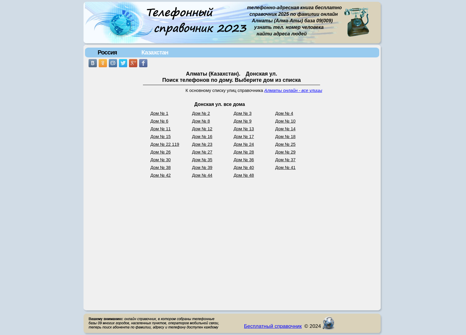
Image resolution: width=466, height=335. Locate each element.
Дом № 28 (244, 152)
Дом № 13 (244, 128)
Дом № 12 (202, 128)
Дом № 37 (285, 159)
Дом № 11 (160, 128)
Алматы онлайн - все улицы (293, 90)
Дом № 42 (160, 175)
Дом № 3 (242, 113)
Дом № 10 (285, 121)
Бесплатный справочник (273, 326)
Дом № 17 (244, 136)
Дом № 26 (160, 152)
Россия (107, 52)
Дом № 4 (284, 113)
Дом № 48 (244, 175)
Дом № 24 (244, 144)
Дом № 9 (242, 121)
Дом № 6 (159, 121)
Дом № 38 (160, 167)
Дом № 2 (201, 113)
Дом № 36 (244, 159)
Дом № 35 (202, 159)
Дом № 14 (285, 128)
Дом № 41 (285, 167)
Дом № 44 (202, 175)
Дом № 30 (160, 159)
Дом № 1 (159, 113)
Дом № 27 (202, 152)
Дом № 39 (202, 167)
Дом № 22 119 (164, 144)
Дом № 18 (285, 136)
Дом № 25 (285, 144)
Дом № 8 (201, 121)
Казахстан (154, 52)
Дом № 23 (202, 144)
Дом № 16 (202, 136)
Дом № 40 (244, 167)
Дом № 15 (160, 136)
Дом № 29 (285, 152)
